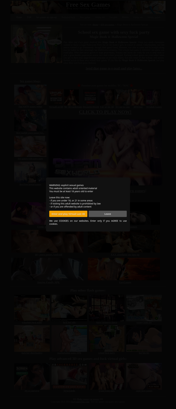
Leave (107, 213)
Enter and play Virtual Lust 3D (68, 213)
